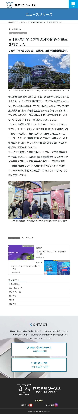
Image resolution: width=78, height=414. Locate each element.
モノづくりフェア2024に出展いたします (25, 267)
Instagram (51, 404)
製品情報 (12, 304)
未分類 (11, 300)
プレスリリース (15, 292)
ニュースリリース (18, 33)
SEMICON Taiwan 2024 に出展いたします (51, 252)
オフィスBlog (14, 284)
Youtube (26, 404)
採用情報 (12, 296)
